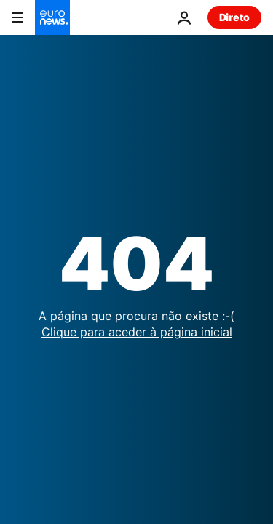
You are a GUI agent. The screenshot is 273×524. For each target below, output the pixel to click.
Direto (234, 17)
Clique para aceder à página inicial (136, 332)
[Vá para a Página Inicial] (52, 17)
